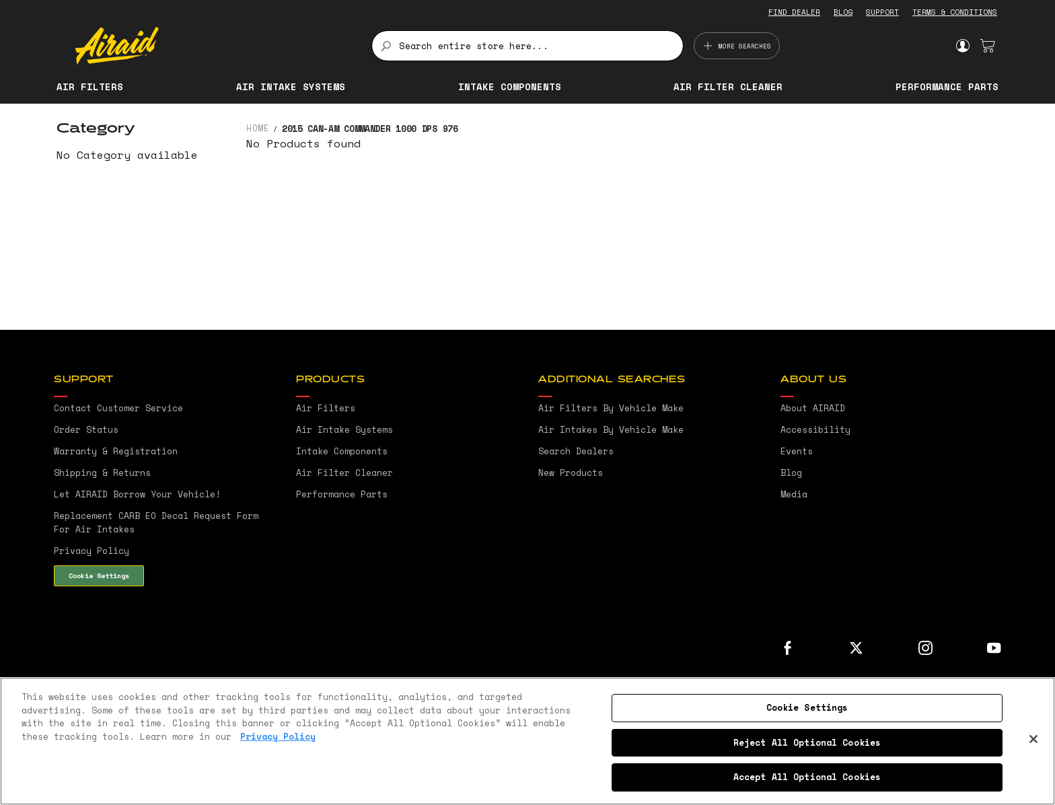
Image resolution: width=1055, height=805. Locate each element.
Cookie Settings (99, 575)
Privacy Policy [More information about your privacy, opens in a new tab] (278, 736)
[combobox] (527, 45)
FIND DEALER (794, 12)
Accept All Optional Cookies (807, 776)
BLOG (843, 12)
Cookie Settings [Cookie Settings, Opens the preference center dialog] (807, 707)
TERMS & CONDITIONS (954, 12)
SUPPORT (882, 12)
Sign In (962, 46)
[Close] (1033, 739)
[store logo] (215, 46)
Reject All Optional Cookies (807, 742)
